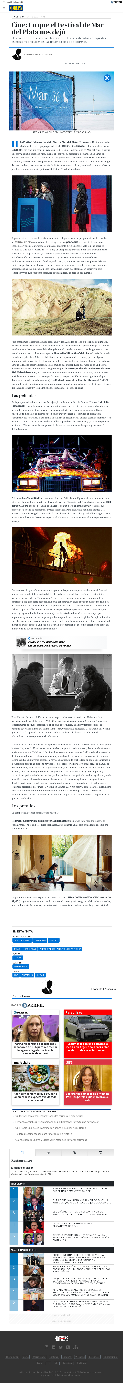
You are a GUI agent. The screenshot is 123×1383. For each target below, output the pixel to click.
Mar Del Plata (20, 966)
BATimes (81, 1363)
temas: (16, 971)
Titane (17, 949)
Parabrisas (94, 1357)
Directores (27, 975)
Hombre (66, 1357)
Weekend (80, 1357)
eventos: (17, 954)
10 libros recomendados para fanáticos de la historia (43, 1133)
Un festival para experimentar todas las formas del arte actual (49, 1116)
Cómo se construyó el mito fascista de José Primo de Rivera (49, 644)
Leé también (37, 638)
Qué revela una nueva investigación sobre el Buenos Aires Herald (50, 1127)
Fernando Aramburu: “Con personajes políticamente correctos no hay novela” (57, 1122)
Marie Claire (39, 1357)
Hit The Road (30, 949)
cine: (15, 945)
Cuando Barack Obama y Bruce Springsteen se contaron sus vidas (51, 1139)
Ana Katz (53, 940)
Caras (26, 1357)
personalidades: (21, 936)
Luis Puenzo (40, 940)
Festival (18, 957)
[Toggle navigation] (4, 8)
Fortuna (54, 1357)
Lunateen (67, 1363)
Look (39, 1363)
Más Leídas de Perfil (24, 1250)
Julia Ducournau (22, 940)
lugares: (17, 962)
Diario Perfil (12, 1357)
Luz (48, 1363)
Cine (16, 975)
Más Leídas (18, 1183)
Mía (57, 1363)
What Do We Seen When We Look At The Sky (60, 949)
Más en (27, 1005)
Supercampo (110, 1357)
